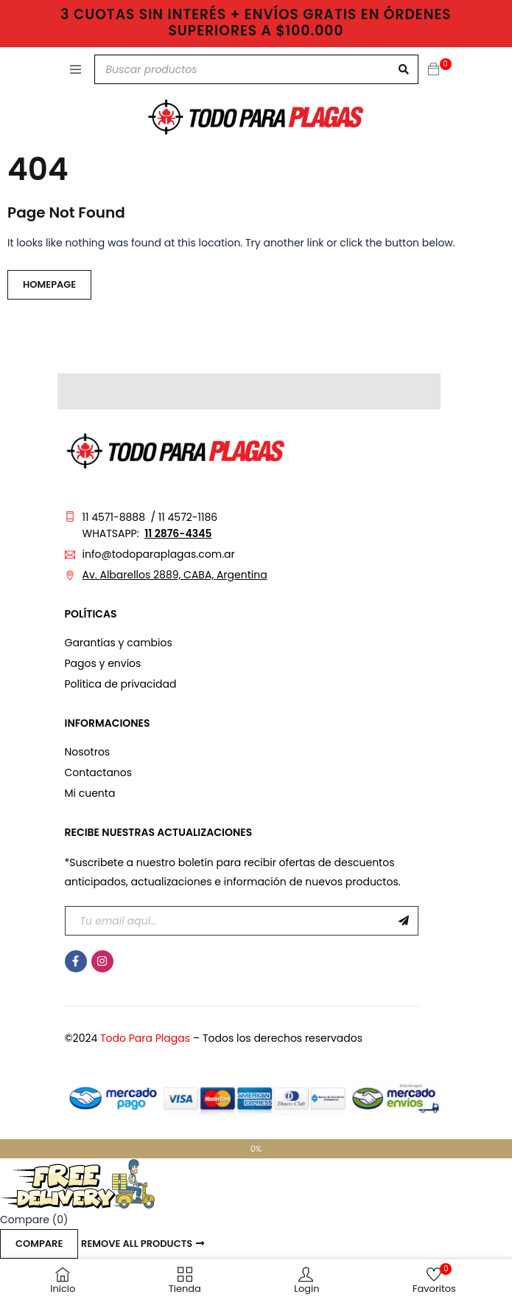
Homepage (49, 284)
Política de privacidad (121, 684)
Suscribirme (404, 921)
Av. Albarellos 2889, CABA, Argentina (175, 574)
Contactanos (99, 772)
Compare (39, 1244)
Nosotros (88, 751)
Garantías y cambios (118, 642)
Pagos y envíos (103, 663)
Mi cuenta (90, 793)
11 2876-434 (174, 533)
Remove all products (136, 1244)
